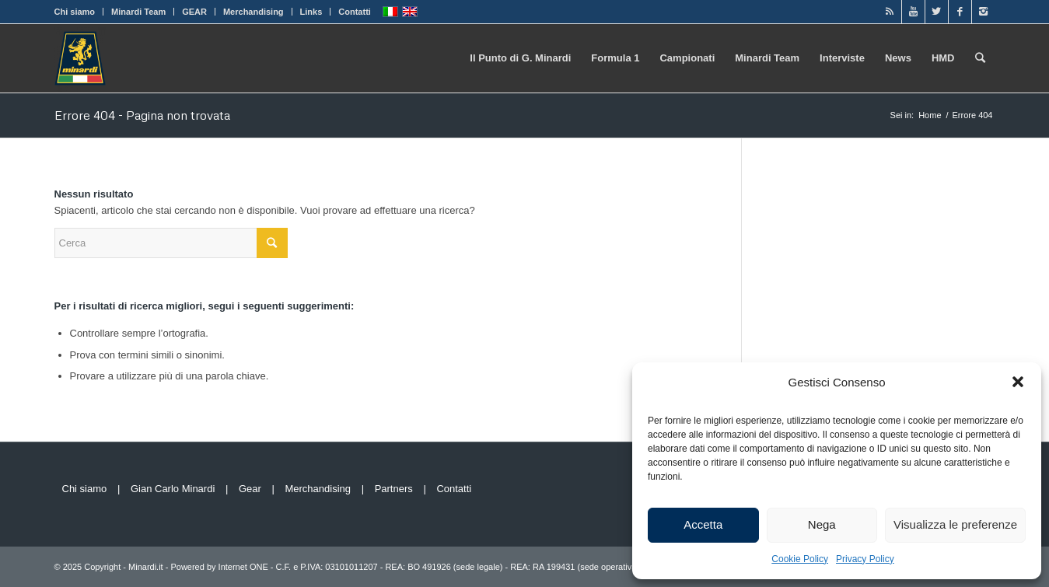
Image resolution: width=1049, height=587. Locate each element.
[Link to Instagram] (983, 11)
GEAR (194, 11)
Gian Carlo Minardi (173, 488)
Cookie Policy (799, 559)
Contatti (354, 11)
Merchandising (253, 11)
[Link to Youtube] (913, 11)
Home (929, 115)
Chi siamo (75, 11)
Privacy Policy (865, 559)
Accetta (703, 524)
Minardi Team (138, 11)
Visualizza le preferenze (955, 524)
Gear (250, 488)
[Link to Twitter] (936, 11)
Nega (822, 524)
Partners (394, 488)
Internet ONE (243, 566)
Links (311, 11)
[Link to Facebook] (960, 11)
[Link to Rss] (890, 11)
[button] (1018, 382)
